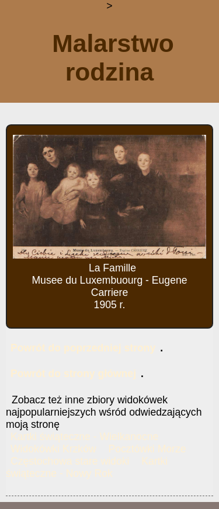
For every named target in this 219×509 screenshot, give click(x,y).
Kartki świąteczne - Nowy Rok (87, 467)
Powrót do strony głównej (73, 373)
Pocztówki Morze (147, 449)
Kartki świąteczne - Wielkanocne (84, 436)
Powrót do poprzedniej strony (83, 348)
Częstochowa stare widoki (70, 461)
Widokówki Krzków (53, 449)
